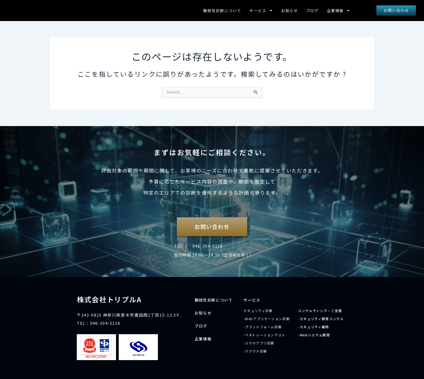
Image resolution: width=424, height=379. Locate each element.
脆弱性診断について (222, 10)
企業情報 (338, 10)
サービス (261, 10)
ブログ (312, 10)
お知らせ (289, 10)
